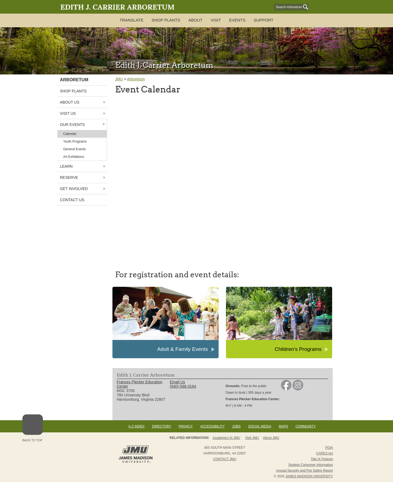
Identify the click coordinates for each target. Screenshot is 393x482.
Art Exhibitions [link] (73, 157)
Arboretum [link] (74, 79)
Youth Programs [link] (75, 141)
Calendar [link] (70, 134)
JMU (119, 79)
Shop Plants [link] (73, 91)
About (195, 20)
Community (306, 426)
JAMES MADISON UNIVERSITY (309, 476)
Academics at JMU (226, 438)
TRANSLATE (131, 20)
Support (263, 20)
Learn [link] (66, 166)
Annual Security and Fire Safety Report (304, 470)
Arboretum (136, 79)
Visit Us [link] (68, 113)
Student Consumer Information (310, 465)
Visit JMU (252, 438)
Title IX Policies (322, 459)
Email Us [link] (177, 382)
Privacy (186, 426)
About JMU (271, 438)
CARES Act (324, 453)
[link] (286, 389)
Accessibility (212, 426)
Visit (216, 20)
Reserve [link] (69, 177)
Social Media (259, 426)
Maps (283, 426)
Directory (161, 426)
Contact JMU (224, 459)
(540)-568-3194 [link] (183, 386)
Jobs (236, 426)
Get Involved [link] (74, 188)
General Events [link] (74, 149)
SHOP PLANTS (166, 20)
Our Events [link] (72, 124)
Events (237, 20)
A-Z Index (136, 426)
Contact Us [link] (72, 200)
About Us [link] (69, 102)
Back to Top (32, 428)
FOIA (329, 448)
